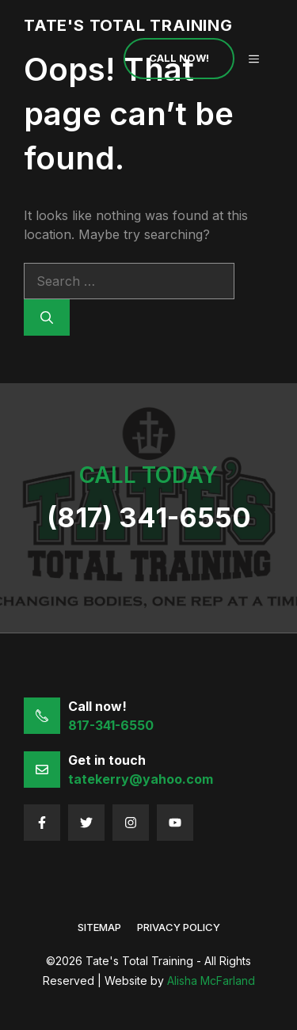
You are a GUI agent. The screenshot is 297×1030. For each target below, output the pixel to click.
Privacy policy (178, 927)
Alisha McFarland (211, 980)
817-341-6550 (111, 725)
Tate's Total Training (128, 25)
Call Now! (179, 57)
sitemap (99, 927)
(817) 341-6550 (149, 517)
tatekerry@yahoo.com (140, 779)
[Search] (47, 317)
